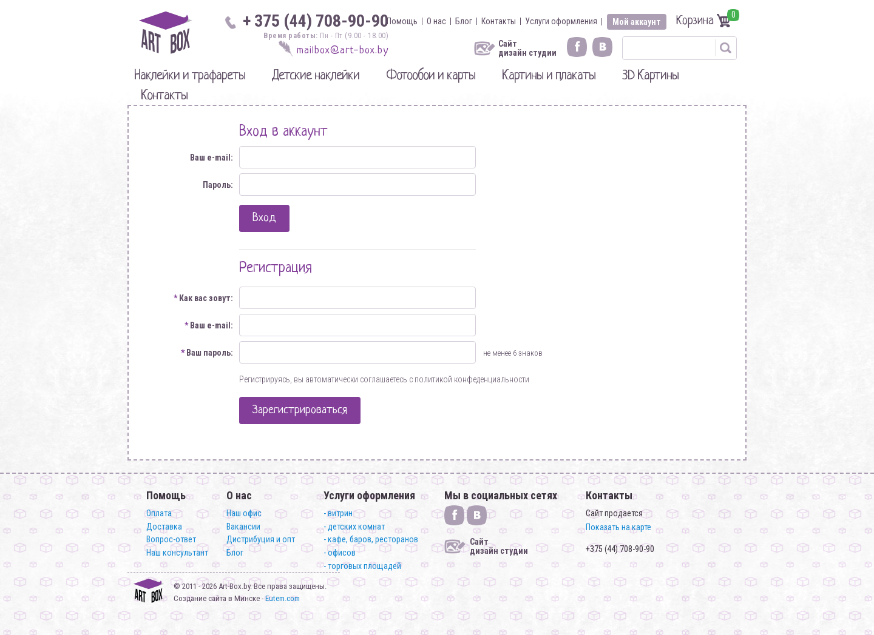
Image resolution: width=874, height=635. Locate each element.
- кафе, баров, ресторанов (371, 539)
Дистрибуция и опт (260, 539)
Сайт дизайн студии (527, 48)
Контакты (498, 21)
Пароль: (218, 185)
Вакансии (243, 526)
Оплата (159, 513)
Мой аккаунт (636, 22)
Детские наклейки (315, 76)
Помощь (402, 21)
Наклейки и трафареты (189, 76)
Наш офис (244, 513)
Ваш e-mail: (211, 157)
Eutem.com (282, 598)
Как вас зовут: (203, 298)
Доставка (164, 526)
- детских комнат (354, 526)
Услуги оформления (561, 21)
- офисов (340, 552)
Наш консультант (177, 552)
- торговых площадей (362, 566)
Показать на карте (618, 527)
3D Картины (650, 76)
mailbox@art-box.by (342, 50)
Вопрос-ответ (171, 539)
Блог (463, 21)
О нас (436, 21)
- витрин (338, 513)
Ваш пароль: (207, 352)
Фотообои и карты (430, 76)
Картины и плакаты (548, 76)
